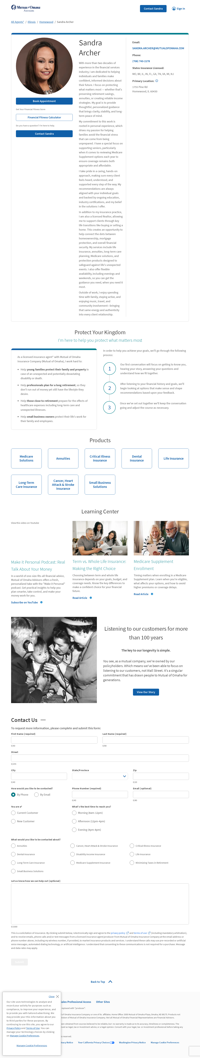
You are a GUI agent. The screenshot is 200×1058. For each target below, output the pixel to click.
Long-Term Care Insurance (24, 482)
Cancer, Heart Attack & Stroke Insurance (61, 483)
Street (14, 752)
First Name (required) (23, 733)
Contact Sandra (153, 8)
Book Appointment (44, 101)
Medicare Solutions (22, 456)
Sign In (178, 7)
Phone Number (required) (86, 788)
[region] (31, 1023)
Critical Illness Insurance (97, 456)
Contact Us (28, 719)
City (13, 770)
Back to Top (98, 982)
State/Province (80, 770)
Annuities (59, 455)
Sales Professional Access (75, 1002)
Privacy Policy (14, 1028)
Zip (135, 770)
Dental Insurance (133, 456)
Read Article (79, 598)
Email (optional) (142, 788)
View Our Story (144, 691)
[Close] (54, 995)
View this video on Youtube (25, 522)
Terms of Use (33, 1028)
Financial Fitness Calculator (38, 116)
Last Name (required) (114, 733)
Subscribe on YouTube (24, 602)
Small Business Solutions (98, 482)
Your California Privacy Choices (93, 1042)
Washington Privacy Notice (132, 1042)
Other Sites (103, 1002)
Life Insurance (171, 455)
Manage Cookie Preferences (165, 1042)
